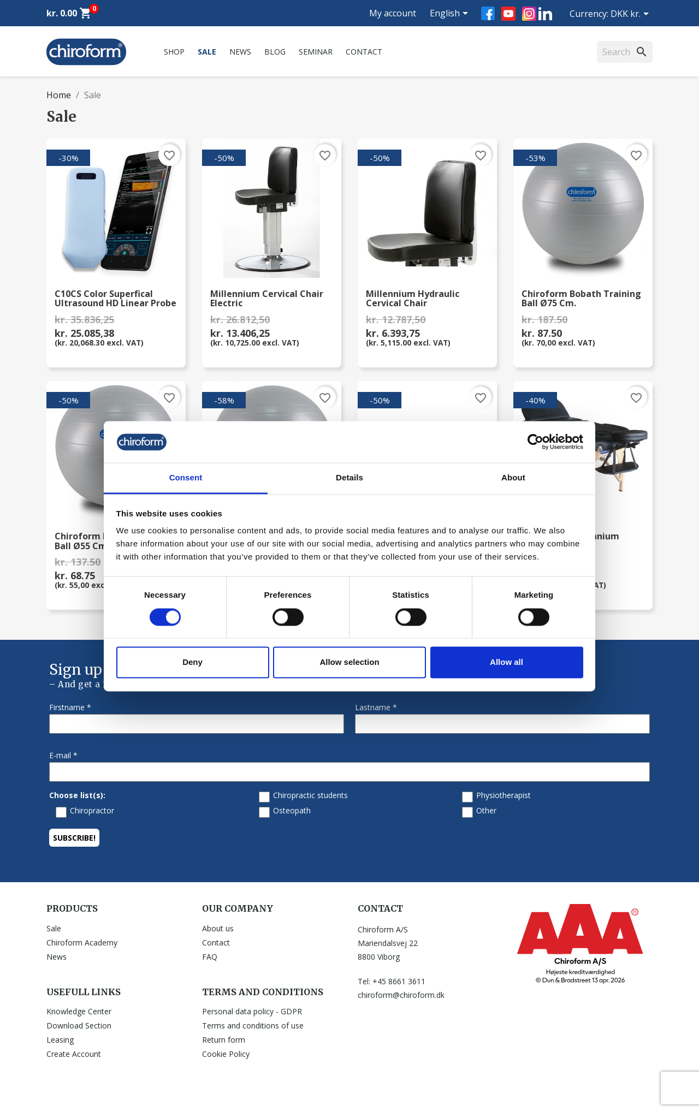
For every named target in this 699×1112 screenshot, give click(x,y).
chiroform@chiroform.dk (401, 995)
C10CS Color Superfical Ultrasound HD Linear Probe (115, 299)
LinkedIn (545, 13)
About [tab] (513, 478)
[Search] (625, 52)
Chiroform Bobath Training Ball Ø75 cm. (581, 299)
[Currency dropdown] (632, 14)
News (240, 51)
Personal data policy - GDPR (252, 1011)
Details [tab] (349, 478)
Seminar (316, 51)
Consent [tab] (186, 478)
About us (218, 928)
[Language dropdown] (451, 14)
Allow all (506, 662)
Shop (174, 51)
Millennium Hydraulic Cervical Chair (412, 299)
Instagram (529, 14)
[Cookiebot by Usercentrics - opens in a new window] (535, 441)
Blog (275, 51)
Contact (364, 51)
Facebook (488, 13)
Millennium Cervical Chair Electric (266, 299)
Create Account (73, 1054)
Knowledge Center (78, 1011)
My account (392, 13)
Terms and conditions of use (253, 1025)
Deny (192, 662)
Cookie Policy (226, 1054)
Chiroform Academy (81, 942)
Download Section (78, 1025)
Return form (223, 1039)
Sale (207, 51)
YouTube (508, 14)
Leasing (60, 1039)
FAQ (209, 957)
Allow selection (349, 662)
